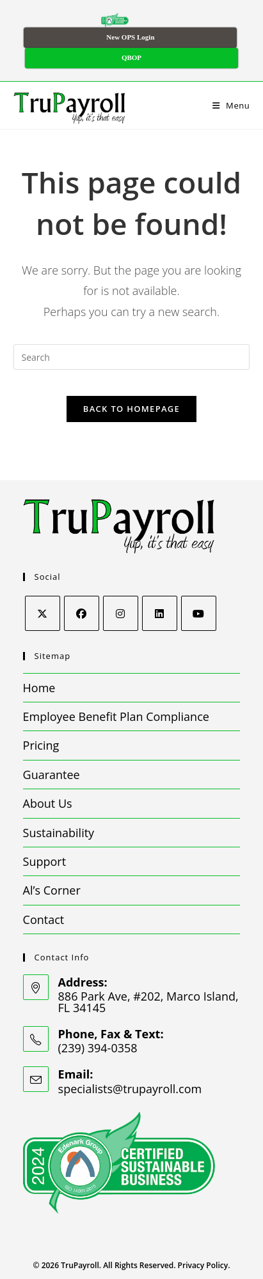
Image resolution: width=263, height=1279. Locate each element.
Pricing (41, 745)
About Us (47, 803)
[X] (42, 613)
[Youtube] (198, 613)
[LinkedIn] (159, 613)
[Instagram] (120, 613)
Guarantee (51, 774)
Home (39, 687)
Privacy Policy (203, 1265)
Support (45, 861)
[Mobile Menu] (231, 105)
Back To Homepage (131, 408)
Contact (44, 919)
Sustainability (59, 832)
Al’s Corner (52, 890)
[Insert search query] (131, 357)
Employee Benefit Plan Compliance (116, 716)
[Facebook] (81, 613)
